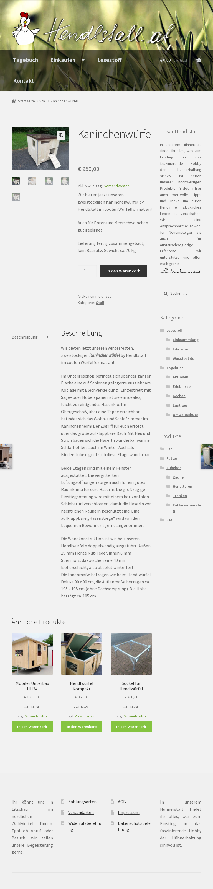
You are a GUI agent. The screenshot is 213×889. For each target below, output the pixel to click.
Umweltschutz (185, 414)
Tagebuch (25, 60)
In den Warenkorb (123, 271)
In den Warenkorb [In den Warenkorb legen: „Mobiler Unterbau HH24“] (32, 726)
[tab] (32, 337)
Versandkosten (117, 185)
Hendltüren (182, 486)
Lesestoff (109, 60)
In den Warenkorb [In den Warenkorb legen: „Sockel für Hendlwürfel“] (131, 726)
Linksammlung (186, 339)
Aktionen (180, 377)
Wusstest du (183, 358)
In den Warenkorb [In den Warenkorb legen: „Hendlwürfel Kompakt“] (82, 726)
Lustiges (180, 405)
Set (169, 520)
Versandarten (81, 812)
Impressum (129, 812)
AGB (122, 801)
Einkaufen (62, 60)
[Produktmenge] (87, 271)
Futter (171, 458)
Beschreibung (25, 337)
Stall (43, 100)
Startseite (26, 100)
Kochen (179, 395)
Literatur (180, 349)
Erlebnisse (182, 386)
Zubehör (173, 467)
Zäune (178, 477)
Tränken (180, 495)
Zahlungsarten (82, 801)
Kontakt (23, 80)
